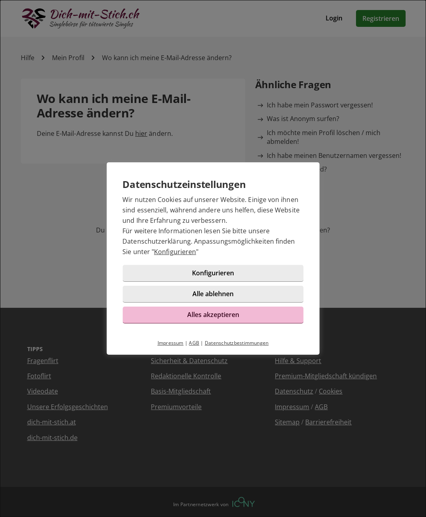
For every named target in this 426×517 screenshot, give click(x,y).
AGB (194, 342)
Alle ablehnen (213, 293)
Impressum (171, 342)
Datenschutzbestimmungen (237, 342)
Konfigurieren (175, 251)
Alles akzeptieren (213, 314)
